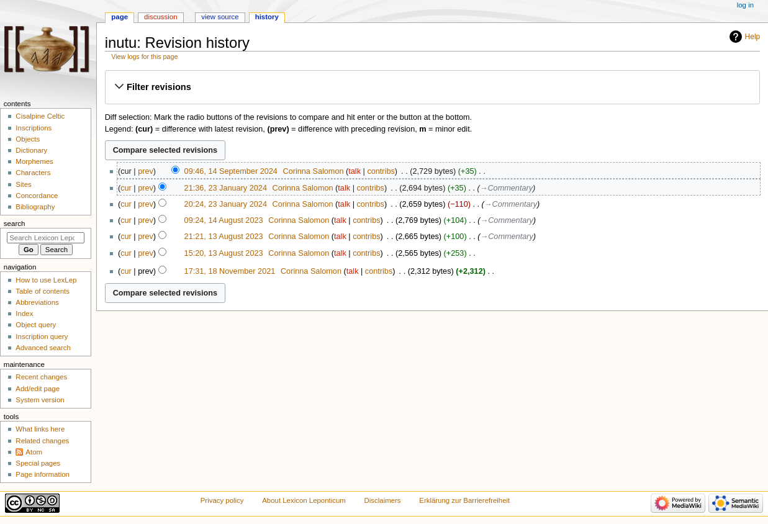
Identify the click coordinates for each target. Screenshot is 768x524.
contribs (380, 171)
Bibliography (35, 206)
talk (354, 171)
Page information (43, 474)
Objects (28, 139)
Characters (33, 172)
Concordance (37, 195)
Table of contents (43, 291)
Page (119, 16)
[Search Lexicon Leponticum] (45, 237)
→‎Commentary (506, 188)
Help (753, 36)
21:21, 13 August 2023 (223, 236)
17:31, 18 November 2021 (230, 271)
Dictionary (31, 150)
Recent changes (41, 377)
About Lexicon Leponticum (304, 500)
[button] (432, 87)
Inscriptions (34, 128)
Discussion (160, 16)
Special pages (38, 463)
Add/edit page (38, 388)
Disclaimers (382, 500)
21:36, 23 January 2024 (225, 188)
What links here (40, 429)
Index (24, 313)
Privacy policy (222, 500)
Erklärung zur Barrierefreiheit (464, 500)
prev (145, 171)
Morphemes (34, 161)
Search (14, 223)
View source (219, 16)
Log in (745, 5)
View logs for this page (144, 56)
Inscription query (42, 336)
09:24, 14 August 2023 (223, 220)
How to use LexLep (46, 280)
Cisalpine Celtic (40, 116)
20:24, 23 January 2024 (225, 204)
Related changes (42, 441)
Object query (36, 324)
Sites (23, 184)
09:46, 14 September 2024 (231, 171)
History (267, 16)
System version (40, 400)
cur (126, 188)
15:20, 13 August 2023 (223, 253)
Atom (33, 452)
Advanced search (43, 347)
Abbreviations (37, 302)
